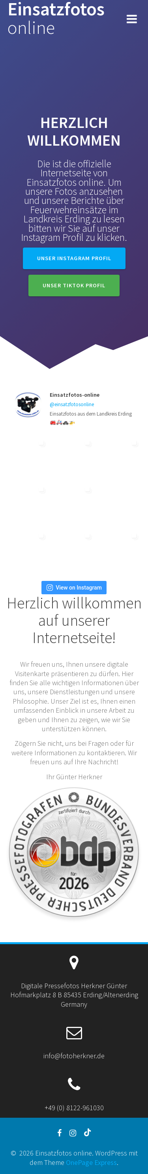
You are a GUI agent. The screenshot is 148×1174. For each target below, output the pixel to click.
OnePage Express (91, 1162)
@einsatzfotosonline (72, 404)
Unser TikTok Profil (74, 285)
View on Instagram (74, 587)
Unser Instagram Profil (74, 258)
